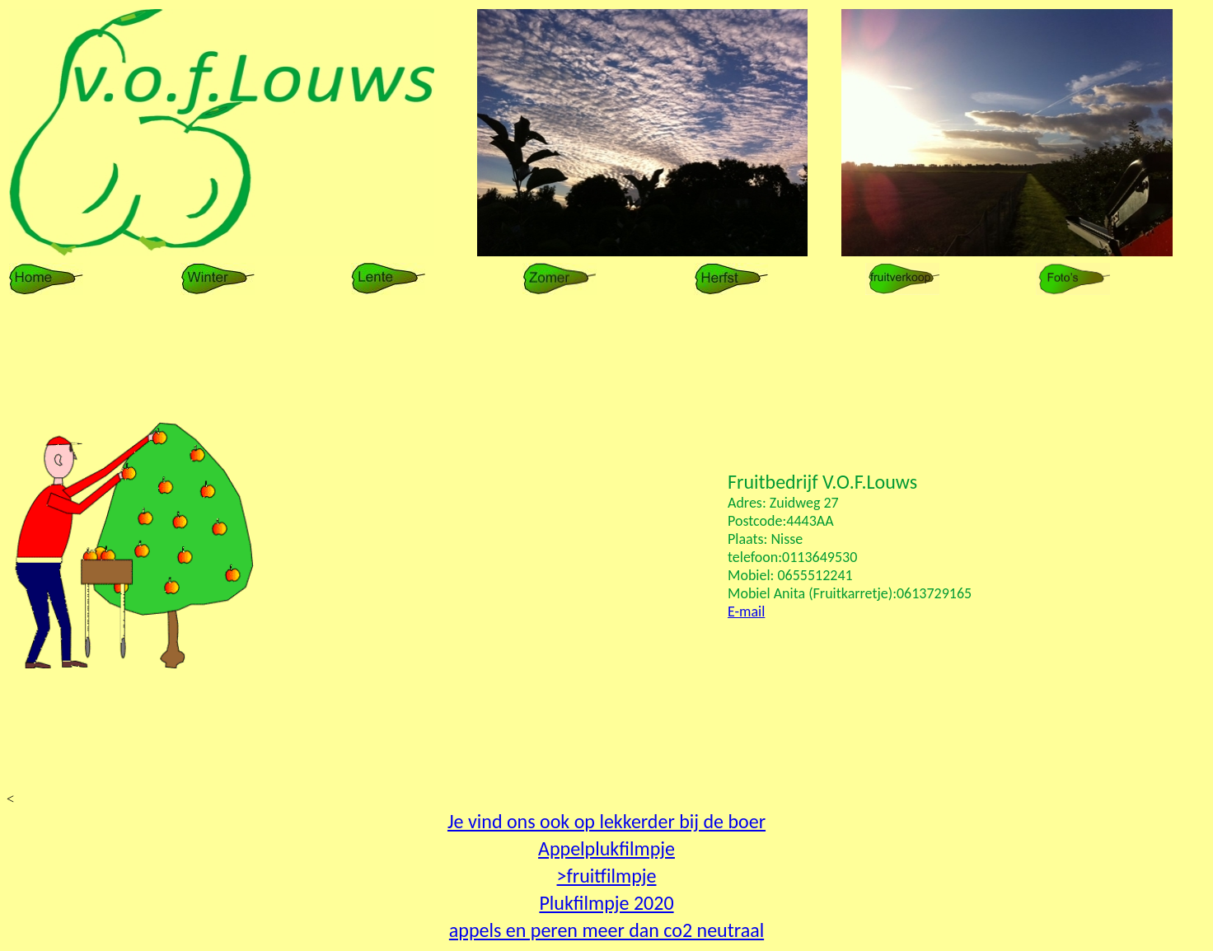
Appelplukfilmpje (606, 848)
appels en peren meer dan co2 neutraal (606, 930)
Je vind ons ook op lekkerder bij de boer (606, 821)
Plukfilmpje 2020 (606, 903)
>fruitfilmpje (607, 876)
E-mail (746, 611)
